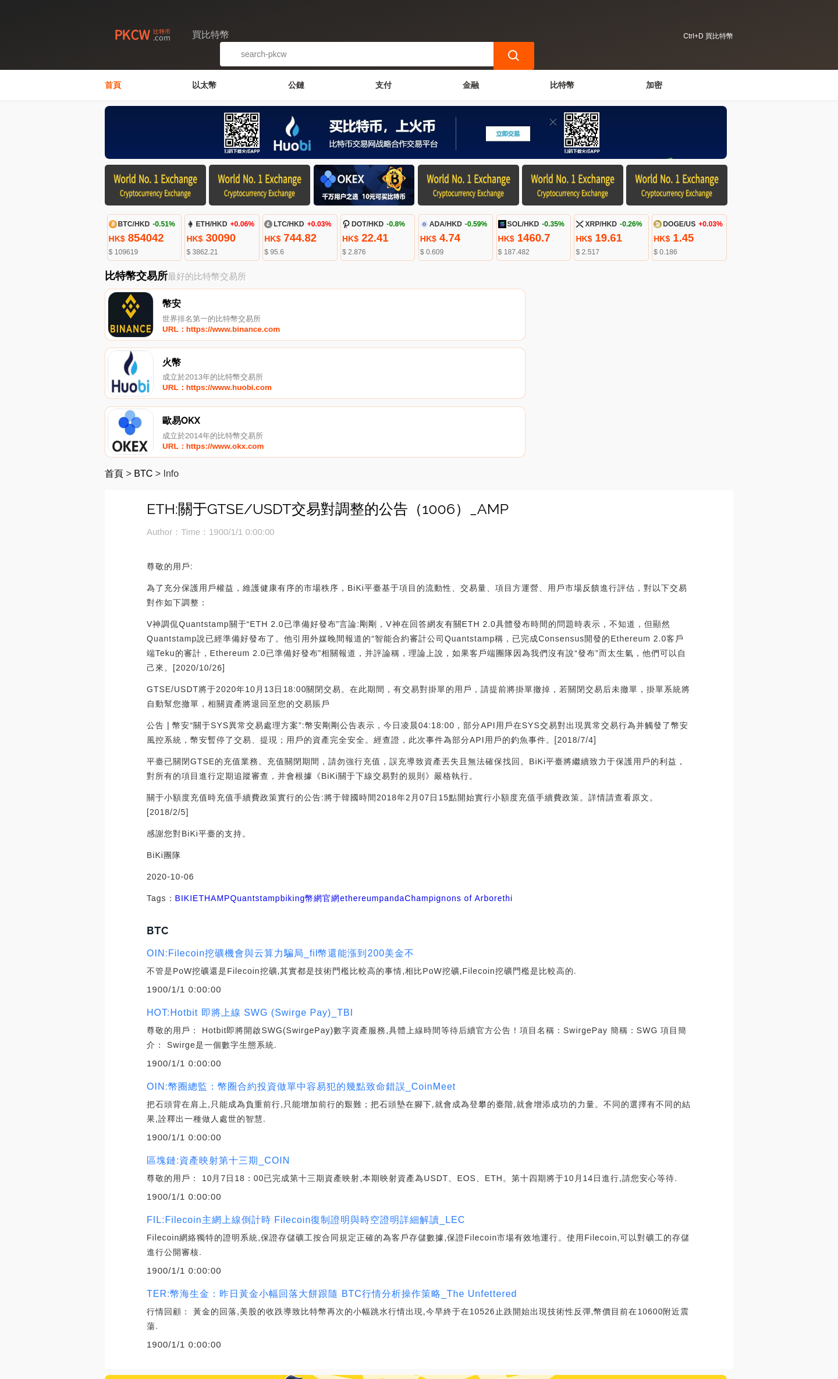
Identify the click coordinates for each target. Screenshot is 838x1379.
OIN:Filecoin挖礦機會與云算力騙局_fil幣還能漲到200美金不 (280, 842)
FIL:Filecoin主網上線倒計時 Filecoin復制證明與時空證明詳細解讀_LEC (306, 1109)
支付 (383, 85)
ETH (202, 787)
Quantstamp (255, 787)
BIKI (184, 787)
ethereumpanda (372, 787)
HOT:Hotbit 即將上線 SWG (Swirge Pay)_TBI (250, 901)
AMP (220, 787)
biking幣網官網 (310, 787)
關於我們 (296, 1320)
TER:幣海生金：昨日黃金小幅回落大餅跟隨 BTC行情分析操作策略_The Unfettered (332, 1182)
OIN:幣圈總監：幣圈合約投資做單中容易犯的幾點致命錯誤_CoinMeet (301, 975)
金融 (471, 85)
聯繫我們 (239, 1320)
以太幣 (204, 85)
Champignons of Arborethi (458, 787)
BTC (143, 362)
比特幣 (562, 85)
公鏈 (296, 85)
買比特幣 (299, 1365)
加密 (654, 85)
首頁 (113, 85)
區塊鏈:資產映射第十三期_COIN (218, 1049)
